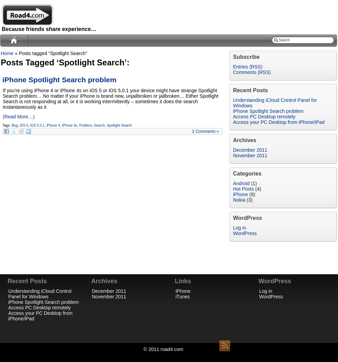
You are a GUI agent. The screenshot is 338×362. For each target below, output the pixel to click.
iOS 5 (24, 125)
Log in (239, 228)
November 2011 (250, 155)
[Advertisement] (169, 263)
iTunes (183, 296)
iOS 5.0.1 (37, 125)
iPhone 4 (53, 125)
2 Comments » (205, 131)
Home (7, 53)
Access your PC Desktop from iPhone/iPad (279, 122)
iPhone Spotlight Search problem (59, 80)
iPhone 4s (69, 125)
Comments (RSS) (252, 72)
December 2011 (250, 150)
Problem (85, 125)
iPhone (240, 194)
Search (99, 125)
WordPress (245, 233)
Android (241, 183)
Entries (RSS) (248, 67)
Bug (15, 125)
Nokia (239, 200)
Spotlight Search (119, 125)
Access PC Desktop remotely (264, 116)
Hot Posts (243, 189)
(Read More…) (19, 116)
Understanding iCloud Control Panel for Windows (40, 293)
